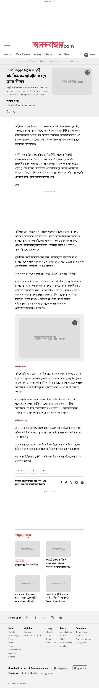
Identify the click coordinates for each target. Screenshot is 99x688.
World (10, 642)
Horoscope (50, 646)
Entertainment (14, 649)
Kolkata (11, 632)
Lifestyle (32, 61)
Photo (63, 635)
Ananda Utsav (66, 632)
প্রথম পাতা (8, 55)
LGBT (43, 470)
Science (11, 656)
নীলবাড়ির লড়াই (23, 55)
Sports (11, 646)
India (10, 639)
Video (62, 639)
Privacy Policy (81, 642)
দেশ (59, 55)
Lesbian (21, 470)
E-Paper (7, 45)
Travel (48, 635)
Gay (32, 470)
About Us (80, 635)
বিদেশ (66, 55)
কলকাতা (37, 55)
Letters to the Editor (33, 635)
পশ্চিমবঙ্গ (49, 55)
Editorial (27, 632)
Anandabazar (21, 61)
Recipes (49, 639)
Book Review (51, 642)
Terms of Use (81, 632)
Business (12, 653)
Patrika (63, 646)
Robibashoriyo (66, 642)
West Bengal (13, 635)
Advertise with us (83, 639)
